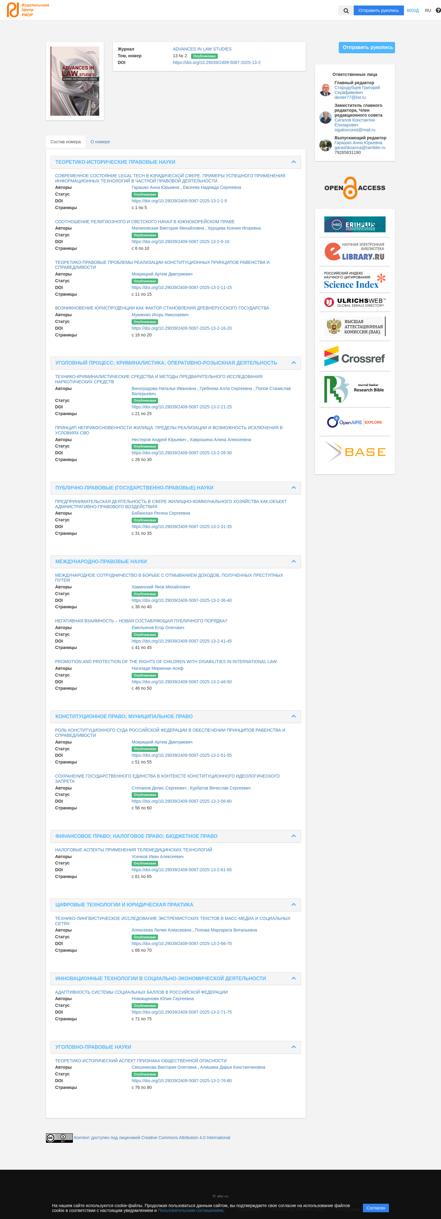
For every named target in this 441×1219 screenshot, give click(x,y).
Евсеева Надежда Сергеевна (212, 187)
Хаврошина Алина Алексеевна (220, 439)
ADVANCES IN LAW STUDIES (202, 49)
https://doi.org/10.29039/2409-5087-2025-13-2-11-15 (182, 287)
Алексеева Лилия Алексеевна (162, 930)
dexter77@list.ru (350, 97)
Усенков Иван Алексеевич (157, 856)
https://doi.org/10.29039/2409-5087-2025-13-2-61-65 (182, 869)
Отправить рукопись (379, 10)
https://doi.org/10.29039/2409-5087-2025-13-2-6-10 (180, 241)
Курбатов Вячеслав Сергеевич (220, 788)
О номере (100, 141)
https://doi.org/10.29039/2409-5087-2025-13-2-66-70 (182, 943)
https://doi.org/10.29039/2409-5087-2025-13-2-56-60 (182, 801)
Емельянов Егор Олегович (158, 627)
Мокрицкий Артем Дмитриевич (162, 274)
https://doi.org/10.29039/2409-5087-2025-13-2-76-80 (182, 1080)
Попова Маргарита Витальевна (226, 930)
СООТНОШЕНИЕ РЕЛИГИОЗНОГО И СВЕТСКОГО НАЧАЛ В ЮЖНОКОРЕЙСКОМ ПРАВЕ (145, 221)
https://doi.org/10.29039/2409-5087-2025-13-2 (216, 62)
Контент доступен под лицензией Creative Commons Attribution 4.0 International (152, 1137)
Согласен (376, 1208)
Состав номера (66, 141)
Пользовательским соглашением (190, 1210)
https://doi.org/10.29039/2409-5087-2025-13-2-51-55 (182, 755)
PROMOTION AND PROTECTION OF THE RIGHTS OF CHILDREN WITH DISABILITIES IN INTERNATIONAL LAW (166, 661)
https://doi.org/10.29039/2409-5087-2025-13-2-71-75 (182, 1012)
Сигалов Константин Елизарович (355, 122)
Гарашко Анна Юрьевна (156, 187)
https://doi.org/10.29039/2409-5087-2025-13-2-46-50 (182, 681)
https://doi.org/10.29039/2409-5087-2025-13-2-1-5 (179, 200)
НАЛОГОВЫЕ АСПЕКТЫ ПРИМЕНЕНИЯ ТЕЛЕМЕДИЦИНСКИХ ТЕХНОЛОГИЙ (133, 849)
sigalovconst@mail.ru (355, 129)
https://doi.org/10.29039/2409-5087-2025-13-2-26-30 (182, 452)
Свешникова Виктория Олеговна (165, 1067)
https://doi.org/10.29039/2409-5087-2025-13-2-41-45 (182, 641)
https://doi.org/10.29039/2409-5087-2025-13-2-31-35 (182, 526)
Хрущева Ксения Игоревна (234, 228)
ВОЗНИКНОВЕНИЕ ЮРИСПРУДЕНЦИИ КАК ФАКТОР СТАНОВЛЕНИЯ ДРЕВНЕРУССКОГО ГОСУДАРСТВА (162, 308)
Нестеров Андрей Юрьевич (159, 439)
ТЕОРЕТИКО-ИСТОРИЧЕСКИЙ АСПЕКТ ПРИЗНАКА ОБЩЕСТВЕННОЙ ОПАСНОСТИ (141, 1060)
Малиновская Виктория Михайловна (168, 228)
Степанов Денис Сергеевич (160, 788)
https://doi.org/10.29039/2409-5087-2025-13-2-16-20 (182, 328)
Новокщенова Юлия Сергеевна (163, 998)
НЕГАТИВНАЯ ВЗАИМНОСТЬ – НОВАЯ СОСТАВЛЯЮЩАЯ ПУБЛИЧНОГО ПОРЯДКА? (141, 620)
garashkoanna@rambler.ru (360, 147)
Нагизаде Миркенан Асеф (157, 668)
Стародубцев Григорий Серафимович (357, 90)
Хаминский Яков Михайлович (161, 586)
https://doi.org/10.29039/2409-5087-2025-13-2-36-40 (182, 600)
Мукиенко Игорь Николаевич (160, 314)
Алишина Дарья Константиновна (232, 1067)
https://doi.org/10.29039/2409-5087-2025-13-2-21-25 (182, 406)
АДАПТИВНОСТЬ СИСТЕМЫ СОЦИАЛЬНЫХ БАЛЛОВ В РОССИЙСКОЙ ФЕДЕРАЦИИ (141, 992)
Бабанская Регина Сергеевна (161, 513)
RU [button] (428, 10)
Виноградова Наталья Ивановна (164, 388)
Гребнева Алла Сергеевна (226, 388)
